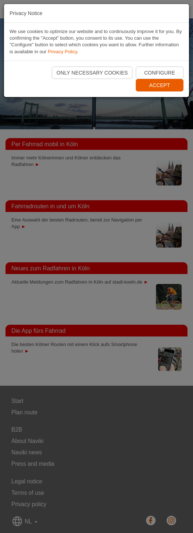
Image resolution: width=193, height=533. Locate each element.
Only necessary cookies (92, 73)
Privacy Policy (62, 51)
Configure (159, 73)
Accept (159, 85)
